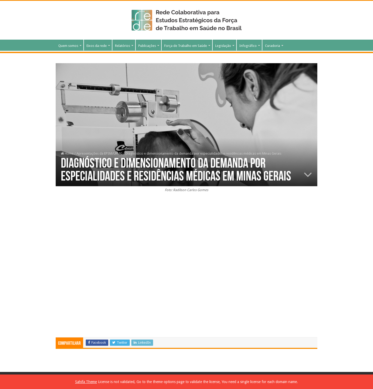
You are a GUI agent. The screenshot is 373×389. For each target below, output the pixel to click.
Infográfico (248, 46)
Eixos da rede (97, 46)
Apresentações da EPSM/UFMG (99, 153)
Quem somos (68, 46)
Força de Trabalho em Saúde (185, 46)
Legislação (223, 46)
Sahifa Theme (86, 382)
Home (67, 153)
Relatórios (122, 46)
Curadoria (272, 46)
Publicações (147, 46)
